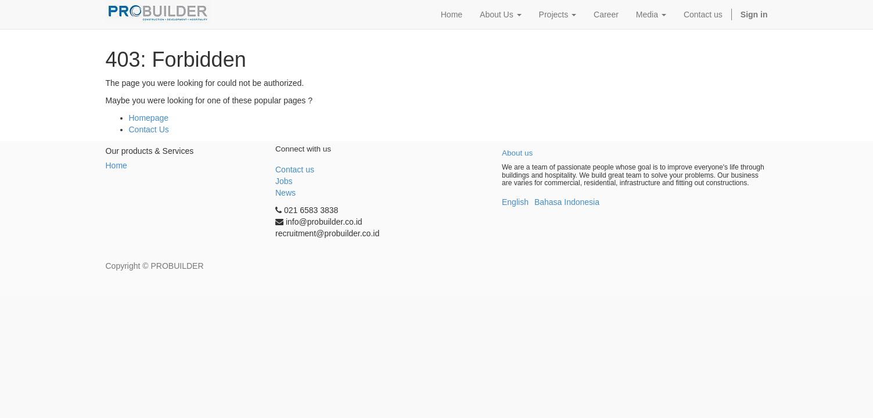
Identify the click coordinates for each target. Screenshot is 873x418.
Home (116, 165)
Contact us (294, 169)
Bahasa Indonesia (566, 202)
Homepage (149, 117)
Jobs (284, 181)
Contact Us (149, 129)
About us (517, 153)
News (285, 192)
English (515, 202)
